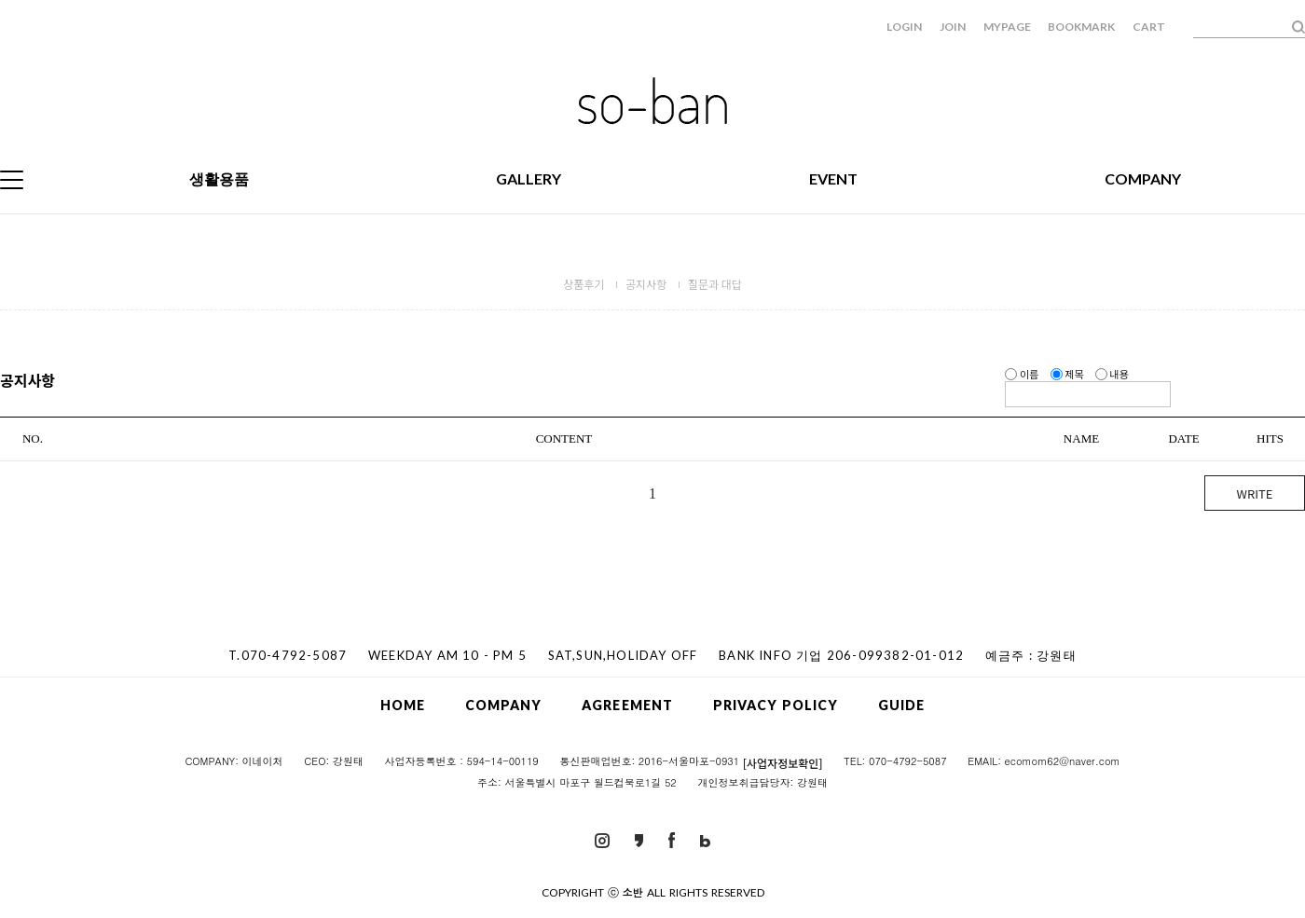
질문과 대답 (715, 284)
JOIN (953, 27)
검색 (1298, 27)
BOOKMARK (1081, 27)
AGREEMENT (627, 705)
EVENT (833, 178)
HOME (402, 705)
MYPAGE (1007, 27)
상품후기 (583, 284)
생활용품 (219, 178)
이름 (1022, 373)
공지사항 (645, 284)
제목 (1068, 373)
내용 (1112, 373)
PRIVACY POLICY (775, 705)
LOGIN (904, 27)
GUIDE (902, 705)
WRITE (1255, 493)
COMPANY (1143, 178)
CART (1149, 27)
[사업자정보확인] (783, 762)
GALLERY (528, 178)
